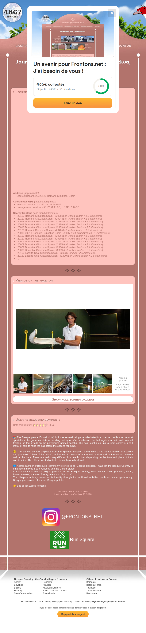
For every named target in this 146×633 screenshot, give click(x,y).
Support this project (73, 614)
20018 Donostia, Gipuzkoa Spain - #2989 (40, 224)
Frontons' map (66, 601)
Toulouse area (93, 590)
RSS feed (86, 601)
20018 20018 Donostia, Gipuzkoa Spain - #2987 (43, 233)
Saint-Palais (49, 593)
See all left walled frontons (31, 485)
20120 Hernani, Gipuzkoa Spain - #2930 (39, 238)
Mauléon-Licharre (52, 587)
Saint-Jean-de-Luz (23, 593)
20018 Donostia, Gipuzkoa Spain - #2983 (40, 227)
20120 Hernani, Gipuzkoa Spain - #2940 (39, 230)
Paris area (91, 593)
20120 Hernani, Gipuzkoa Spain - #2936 (39, 235)
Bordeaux (91, 582)
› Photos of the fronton (33, 280)
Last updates (27, 46)
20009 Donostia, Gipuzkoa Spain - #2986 (40, 247)
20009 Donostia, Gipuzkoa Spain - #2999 (40, 250)
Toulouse (90, 587)
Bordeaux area (93, 585)
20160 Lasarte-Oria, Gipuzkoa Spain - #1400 (42, 255)
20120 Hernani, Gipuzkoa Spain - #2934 (39, 218)
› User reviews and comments (36, 419)
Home (47, 601)
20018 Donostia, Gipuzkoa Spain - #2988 (40, 221)
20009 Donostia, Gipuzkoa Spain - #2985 (40, 244)
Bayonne (18, 585)
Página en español (116, 601)
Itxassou (47, 585)
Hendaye (18, 590)
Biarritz (17, 587)
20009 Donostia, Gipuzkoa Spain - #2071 (40, 241)
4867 (12, 12)
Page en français (98, 601)
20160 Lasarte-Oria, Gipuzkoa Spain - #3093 (42, 252)
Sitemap (55, 601)
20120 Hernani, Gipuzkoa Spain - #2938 (39, 215)
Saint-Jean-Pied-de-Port (55, 590)
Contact (77, 601)
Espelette (47, 582)
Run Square (72, 539)
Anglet (17, 582)
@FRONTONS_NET (73, 516)
